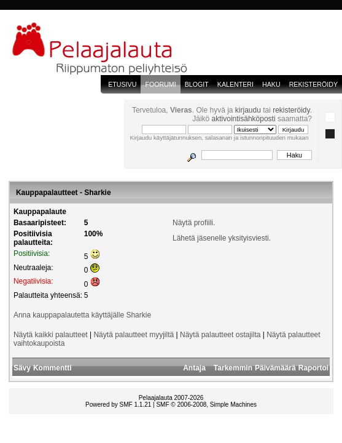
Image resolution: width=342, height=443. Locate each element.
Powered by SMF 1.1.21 (118, 404)
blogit (197, 84)
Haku (271, 84)
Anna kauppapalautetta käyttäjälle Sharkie (82, 315)
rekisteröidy (291, 110)
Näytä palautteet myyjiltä (133, 334)
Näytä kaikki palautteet (51, 334)
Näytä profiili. (194, 222)
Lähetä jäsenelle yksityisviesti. (222, 238)
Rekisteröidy (313, 84)
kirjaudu (248, 110)
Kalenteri (235, 84)
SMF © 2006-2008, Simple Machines (206, 404)
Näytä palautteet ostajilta (220, 334)
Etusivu (122, 84)
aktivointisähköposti (244, 118)
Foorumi (160, 84)
